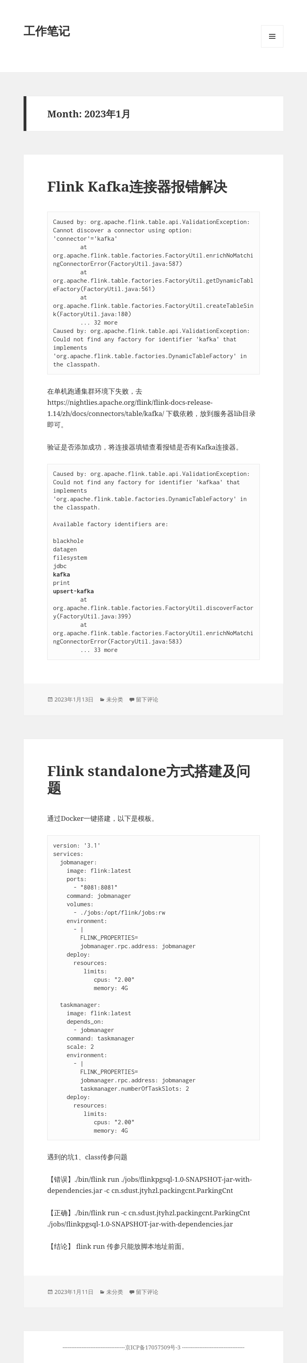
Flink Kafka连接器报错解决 (137, 186)
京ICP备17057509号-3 (153, 1347)
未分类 (114, 699)
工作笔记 (47, 30)
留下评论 (147, 699)
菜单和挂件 (272, 47)
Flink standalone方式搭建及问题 (148, 779)
